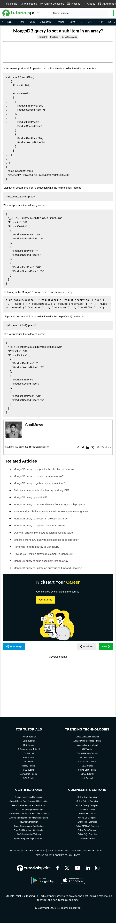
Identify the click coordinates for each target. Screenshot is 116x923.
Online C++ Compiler (87, 814)
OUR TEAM (27, 851)
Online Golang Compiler (87, 806)
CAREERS (40, 851)
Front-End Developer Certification (29, 830)
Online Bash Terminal (87, 830)
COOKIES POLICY (63, 855)
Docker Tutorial (87, 758)
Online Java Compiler (87, 797)
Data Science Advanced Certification (28, 806)
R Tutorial (28, 762)
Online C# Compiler (87, 818)
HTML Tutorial (28, 766)
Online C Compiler (87, 810)
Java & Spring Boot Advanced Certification (29, 801)
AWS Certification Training (29, 834)
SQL (9, 22)
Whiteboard (28, 3)
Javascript (45, 22)
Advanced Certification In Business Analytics (29, 814)
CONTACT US (61, 851)
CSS (32, 22)
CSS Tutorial (28, 770)
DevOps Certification (28, 822)
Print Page (14, 646)
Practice (73, 3)
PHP (100, 22)
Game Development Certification (28, 826)
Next (105, 646)
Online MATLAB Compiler (87, 826)
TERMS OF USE (78, 851)
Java (72, 22)
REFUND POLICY (44, 855)
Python (61, 22)
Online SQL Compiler (87, 834)
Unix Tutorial (87, 778)
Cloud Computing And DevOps (29, 810)
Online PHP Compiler (87, 822)
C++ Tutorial (28, 745)
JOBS (50, 851)
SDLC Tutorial (87, 774)
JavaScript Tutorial (28, 774)
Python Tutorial (29, 737)
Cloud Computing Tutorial (87, 737)
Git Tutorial (87, 749)
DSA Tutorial (87, 766)
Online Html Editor (87, 839)
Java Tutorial (29, 741)
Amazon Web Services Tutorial (87, 741)
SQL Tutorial (28, 778)
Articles (89, 3)
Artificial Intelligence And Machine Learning (28, 818)
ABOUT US (15, 851)
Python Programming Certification (28, 839)
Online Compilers (52, 3)
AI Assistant (107, 3)
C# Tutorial (29, 754)
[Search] (82, 13)
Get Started (45, 599)
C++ (90, 22)
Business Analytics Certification (29, 797)
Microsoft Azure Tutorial (87, 745)
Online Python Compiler (87, 801)
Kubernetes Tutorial (87, 762)
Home (11, 3)
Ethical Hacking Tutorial (87, 754)
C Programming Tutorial (29, 749)
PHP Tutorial (28, 758)
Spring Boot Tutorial (87, 770)
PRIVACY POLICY (96, 851)
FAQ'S (77, 855)
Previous (85, 646)
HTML (21, 22)
